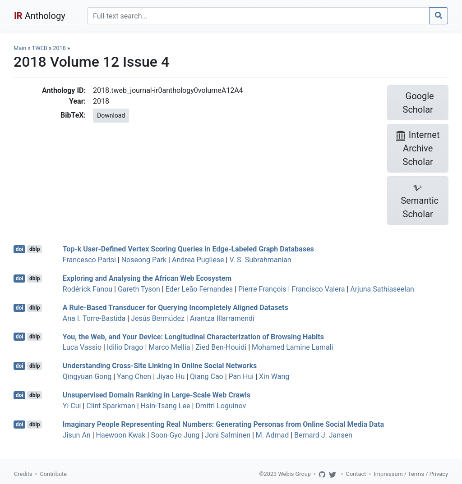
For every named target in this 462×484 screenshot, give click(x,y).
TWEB (39, 48)
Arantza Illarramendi (222, 318)
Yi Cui (72, 406)
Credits (23, 473)
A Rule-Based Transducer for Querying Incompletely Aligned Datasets (175, 307)
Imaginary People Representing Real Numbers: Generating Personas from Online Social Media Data (223, 424)
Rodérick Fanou (87, 289)
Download (111, 115)
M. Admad (272, 435)
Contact (356, 473)
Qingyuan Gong (87, 376)
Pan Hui (241, 376)
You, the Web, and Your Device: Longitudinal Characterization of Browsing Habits (193, 336)
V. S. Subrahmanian (260, 260)
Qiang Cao (206, 376)
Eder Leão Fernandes (199, 289)
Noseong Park (143, 260)
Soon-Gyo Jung (175, 435)
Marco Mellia (169, 347)
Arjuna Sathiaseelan (382, 289)
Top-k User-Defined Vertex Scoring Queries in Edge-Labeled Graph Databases (188, 249)
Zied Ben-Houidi (220, 347)
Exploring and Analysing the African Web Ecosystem (147, 278)
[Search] (258, 15)
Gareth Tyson (139, 289)
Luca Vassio (82, 347)
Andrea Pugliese (198, 260)
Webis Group (294, 473)
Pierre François (262, 289)
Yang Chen (134, 376)
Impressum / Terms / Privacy (411, 473)
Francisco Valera (318, 289)
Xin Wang (274, 376)
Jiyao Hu (171, 376)
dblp (34, 249)
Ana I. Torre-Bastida (94, 318)
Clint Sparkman (110, 406)
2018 (59, 48)
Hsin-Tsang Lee (165, 406)
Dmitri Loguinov (220, 406)
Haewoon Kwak (121, 435)
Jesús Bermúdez (158, 318)
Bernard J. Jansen (323, 435)
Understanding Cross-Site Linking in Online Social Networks (160, 365)
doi (19, 249)
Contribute (53, 473)
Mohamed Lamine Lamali (292, 347)
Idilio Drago (125, 347)
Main (20, 48)
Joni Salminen (227, 435)
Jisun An (77, 435)
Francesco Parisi (89, 260)
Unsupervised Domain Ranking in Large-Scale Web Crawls (156, 395)
